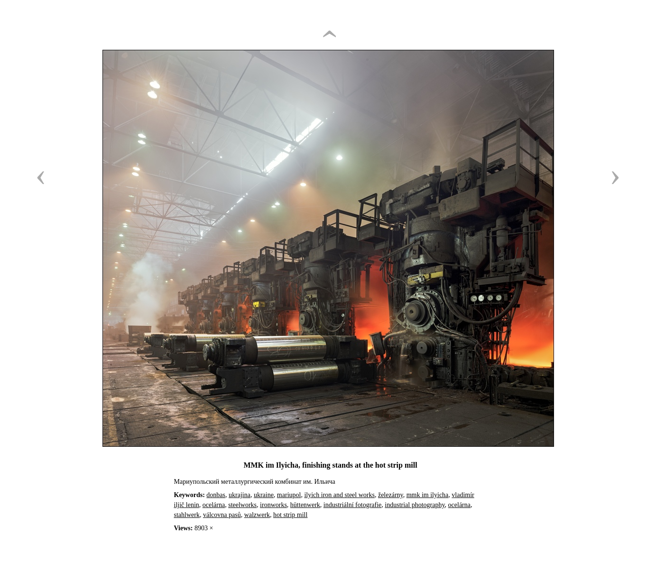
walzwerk (257, 514)
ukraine (264, 494)
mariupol (289, 494)
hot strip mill (290, 514)
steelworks (242, 504)
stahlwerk (187, 514)
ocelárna (214, 504)
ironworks (273, 504)
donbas (215, 494)
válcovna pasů (222, 514)
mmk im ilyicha (428, 494)
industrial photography (414, 504)
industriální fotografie (352, 504)
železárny (390, 494)
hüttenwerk (305, 504)
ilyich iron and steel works (339, 494)
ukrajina (239, 494)
